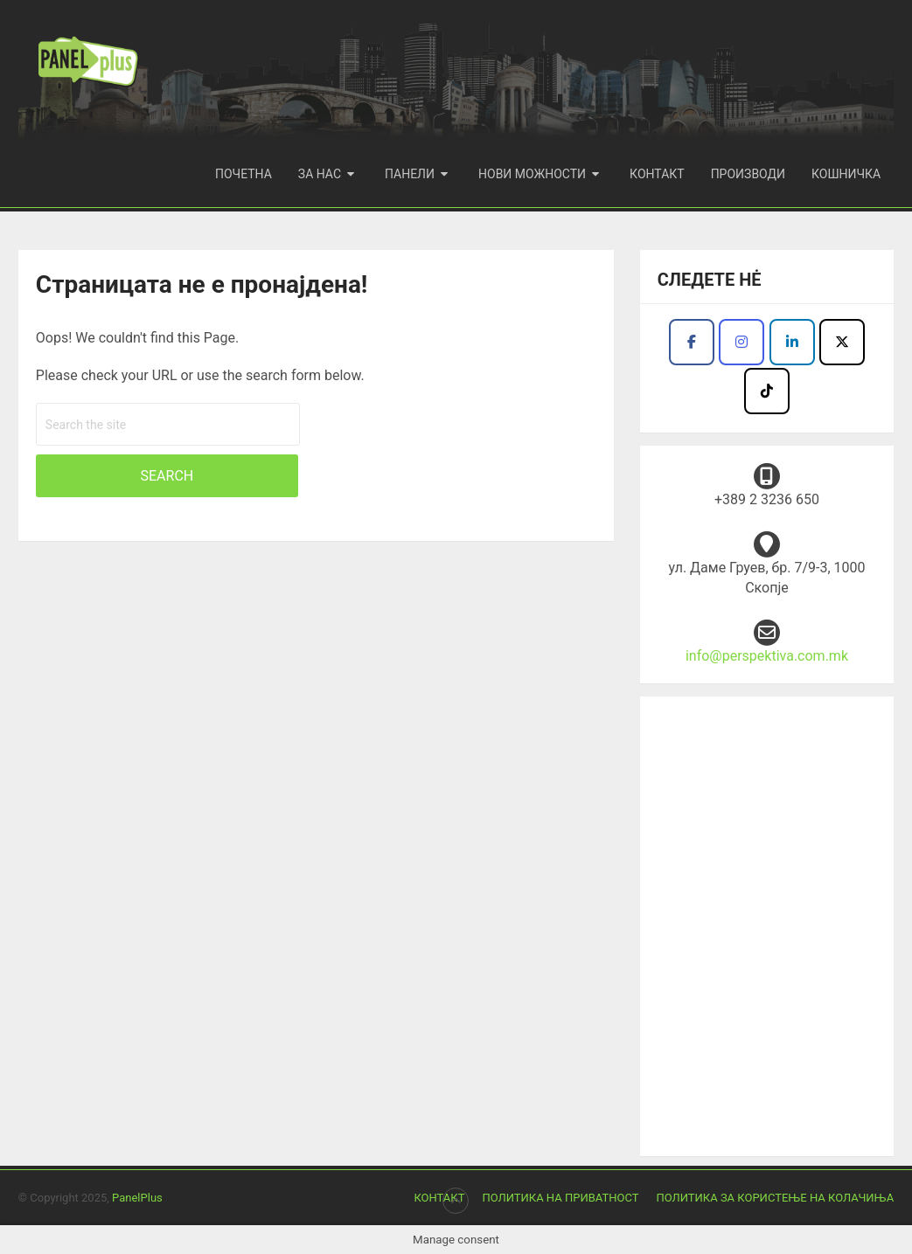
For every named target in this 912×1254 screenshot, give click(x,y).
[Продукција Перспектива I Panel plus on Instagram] (741, 342)
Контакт (657, 174)
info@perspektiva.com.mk (767, 656)
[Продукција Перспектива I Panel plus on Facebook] (691, 342)
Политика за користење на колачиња (775, 1197)
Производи (748, 174)
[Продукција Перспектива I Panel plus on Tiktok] (767, 391)
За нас (319, 174)
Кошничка (846, 174)
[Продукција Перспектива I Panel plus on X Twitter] (842, 342)
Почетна (243, 174)
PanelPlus (137, 1197)
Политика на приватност (560, 1197)
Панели (410, 174)
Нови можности (532, 174)
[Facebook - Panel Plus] (792, 342)
